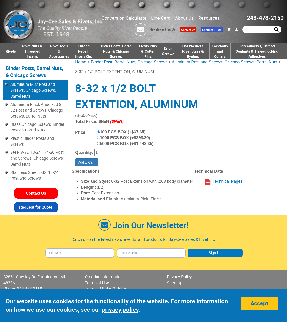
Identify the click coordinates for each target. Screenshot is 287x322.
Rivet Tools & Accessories (59, 51)
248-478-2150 (265, 17)
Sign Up (215, 253)
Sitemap (174, 282)
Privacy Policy (179, 276)
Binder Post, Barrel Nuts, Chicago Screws (129, 62)
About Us (184, 18)
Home (80, 62)
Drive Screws (168, 51)
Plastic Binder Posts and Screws (32, 141)
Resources (209, 18)
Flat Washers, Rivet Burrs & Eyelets (193, 51)
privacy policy (120, 310)
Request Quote (211, 30)
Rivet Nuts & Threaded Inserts (32, 51)
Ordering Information (104, 276)
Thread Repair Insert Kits (83, 51)
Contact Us (188, 30)
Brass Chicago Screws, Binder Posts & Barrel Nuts (37, 127)
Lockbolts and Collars (220, 51)
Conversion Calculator (124, 18)
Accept (259, 303)
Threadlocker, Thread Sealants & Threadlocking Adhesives (257, 51)
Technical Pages (227, 181)
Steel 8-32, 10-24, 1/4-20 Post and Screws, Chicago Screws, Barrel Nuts (37, 157)
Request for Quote (35, 207)
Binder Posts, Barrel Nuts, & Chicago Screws (115, 51)
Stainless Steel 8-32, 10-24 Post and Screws (34, 175)
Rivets (11, 51)
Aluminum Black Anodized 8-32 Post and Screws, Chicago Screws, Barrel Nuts (36, 110)
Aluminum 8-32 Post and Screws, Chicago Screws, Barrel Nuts (33, 90)
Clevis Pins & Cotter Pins (148, 51)
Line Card (161, 18)
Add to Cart (86, 162)
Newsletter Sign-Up (162, 29)
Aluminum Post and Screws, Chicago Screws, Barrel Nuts (224, 62)
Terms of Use (97, 282)
